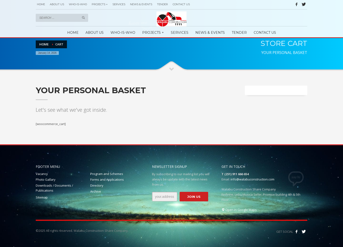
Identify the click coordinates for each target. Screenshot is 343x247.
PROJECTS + (100, 4)
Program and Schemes (106, 174)
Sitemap (42, 197)
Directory (96, 185)
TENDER (162, 4)
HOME (41, 4)
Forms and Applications (107, 179)
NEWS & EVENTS (141, 4)
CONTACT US (181, 4)
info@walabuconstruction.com (252, 179)
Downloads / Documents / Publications (54, 188)
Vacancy (42, 174)
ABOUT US (57, 4)
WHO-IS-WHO (78, 4)
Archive (95, 191)
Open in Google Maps (239, 210)
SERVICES (118, 4)
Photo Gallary (45, 179)
